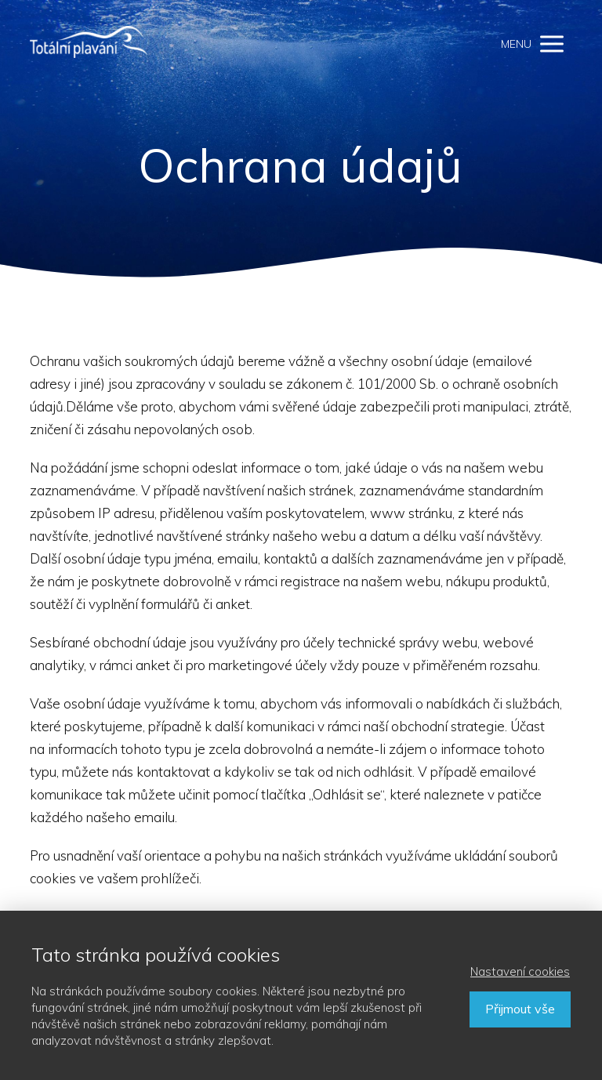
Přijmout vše (520, 1009)
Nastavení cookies (520, 971)
